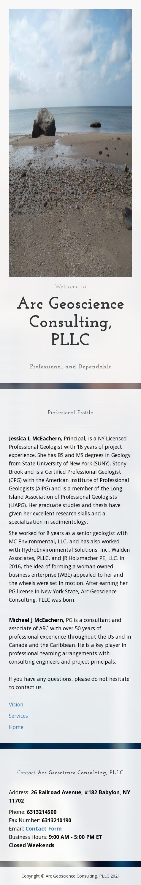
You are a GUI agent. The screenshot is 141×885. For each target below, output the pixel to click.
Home (16, 727)
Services (18, 715)
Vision (16, 704)
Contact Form (44, 828)
